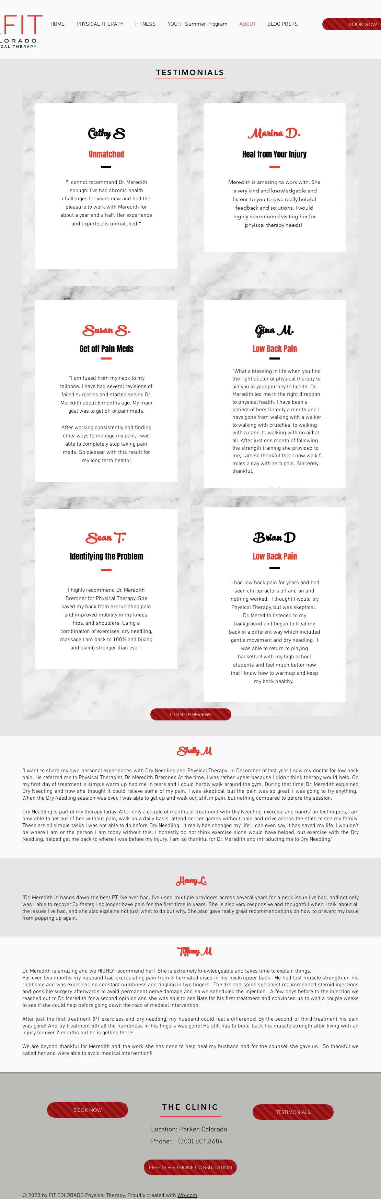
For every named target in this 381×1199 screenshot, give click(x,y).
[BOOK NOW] (87, 1110)
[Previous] (28, 190)
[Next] (184, 190)
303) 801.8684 (201, 1142)
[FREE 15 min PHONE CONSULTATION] (190, 1167)
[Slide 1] (99, 280)
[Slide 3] (115, 280)
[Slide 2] (107, 280)
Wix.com (187, 1195)
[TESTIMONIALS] (293, 1112)
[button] (100, 24)
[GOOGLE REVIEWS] (190, 714)
